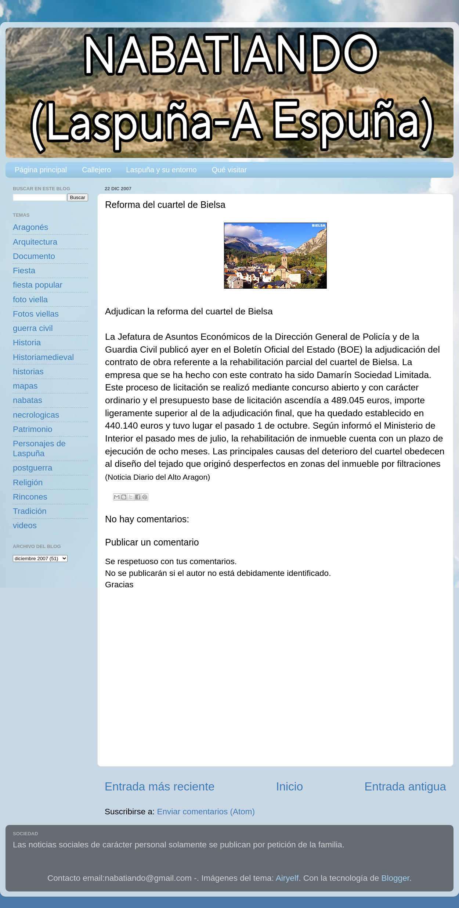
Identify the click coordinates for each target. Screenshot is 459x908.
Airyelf (287, 878)
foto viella (30, 299)
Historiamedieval (43, 357)
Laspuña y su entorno (161, 170)
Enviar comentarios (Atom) (206, 811)
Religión (28, 482)
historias (28, 371)
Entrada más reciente (159, 786)
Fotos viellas (36, 313)
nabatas (27, 400)
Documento (34, 256)
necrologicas (36, 414)
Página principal (41, 170)
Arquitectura (35, 241)
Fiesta (24, 270)
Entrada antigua (405, 786)
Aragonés (30, 227)
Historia (27, 342)
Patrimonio (33, 429)
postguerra (33, 467)
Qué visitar (229, 170)
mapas (25, 385)
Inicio (289, 786)
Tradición (30, 511)
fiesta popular (37, 284)
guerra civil (33, 328)
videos (25, 525)
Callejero (96, 170)
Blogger (395, 878)
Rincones (30, 496)
